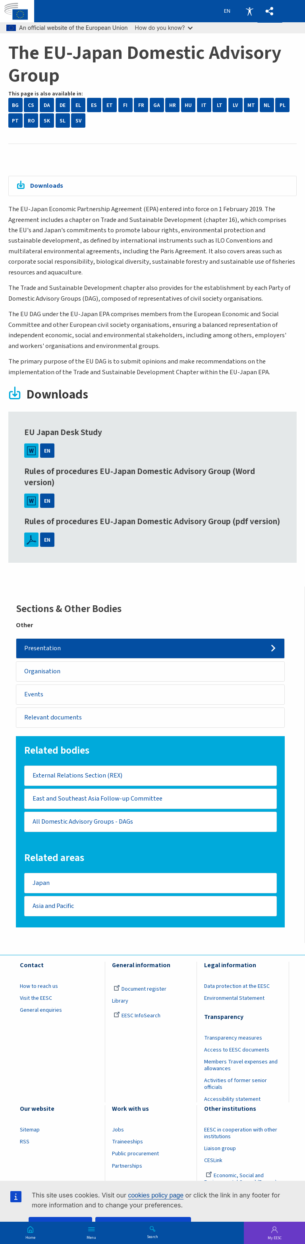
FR (141, 105)
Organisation (43, 671)
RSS (24, 1143)
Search (152, 1236)
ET (109, 105)
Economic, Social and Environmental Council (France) (241, 1179)
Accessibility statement (232, 1100)
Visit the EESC (36, 999)
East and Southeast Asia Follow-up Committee (97, 799)
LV (235, 105)
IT (204, 105)
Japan (41, 883)
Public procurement (135, 1155)
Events (34, 694)
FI (125, 105)
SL (63, 120)
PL (283, 105)
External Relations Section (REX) (77, 776)
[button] (270, 11)
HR (172, 105)
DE (63, 105)
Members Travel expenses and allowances (241, 1066)
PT (15, 120)
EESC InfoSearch (137, 1017)
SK (47, 120)
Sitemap (30, 1131)
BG (15, 105)
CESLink (213, 1162)
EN (47, 451)
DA (47, 105)
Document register (140, 990)
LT (219, 105)
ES (94, 105)
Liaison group (220, 1150)
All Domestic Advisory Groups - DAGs (83, 822)
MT (251, 105)
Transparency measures (233, 1039)
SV (78, 120)
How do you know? (164, 27)
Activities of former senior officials (235, 1085)
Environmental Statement (234, 999)
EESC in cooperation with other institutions (240, 1134)
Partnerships (127, 1167)
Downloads (47, 185)
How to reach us (39, 987)
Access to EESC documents (236, 1051)
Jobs (118, 1131)
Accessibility (249, 11)
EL (78, 105)
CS (31, 105)
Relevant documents (53, 718)
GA (156, 105)
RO (31, 120)
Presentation (43, 648)
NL (267, 105)
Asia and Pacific (53, 907)
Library (120, 1002)
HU (188, 105)
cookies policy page (155, 1195)
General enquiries (41, 1011)
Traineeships (127, 1143)
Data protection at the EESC (237, 987)
